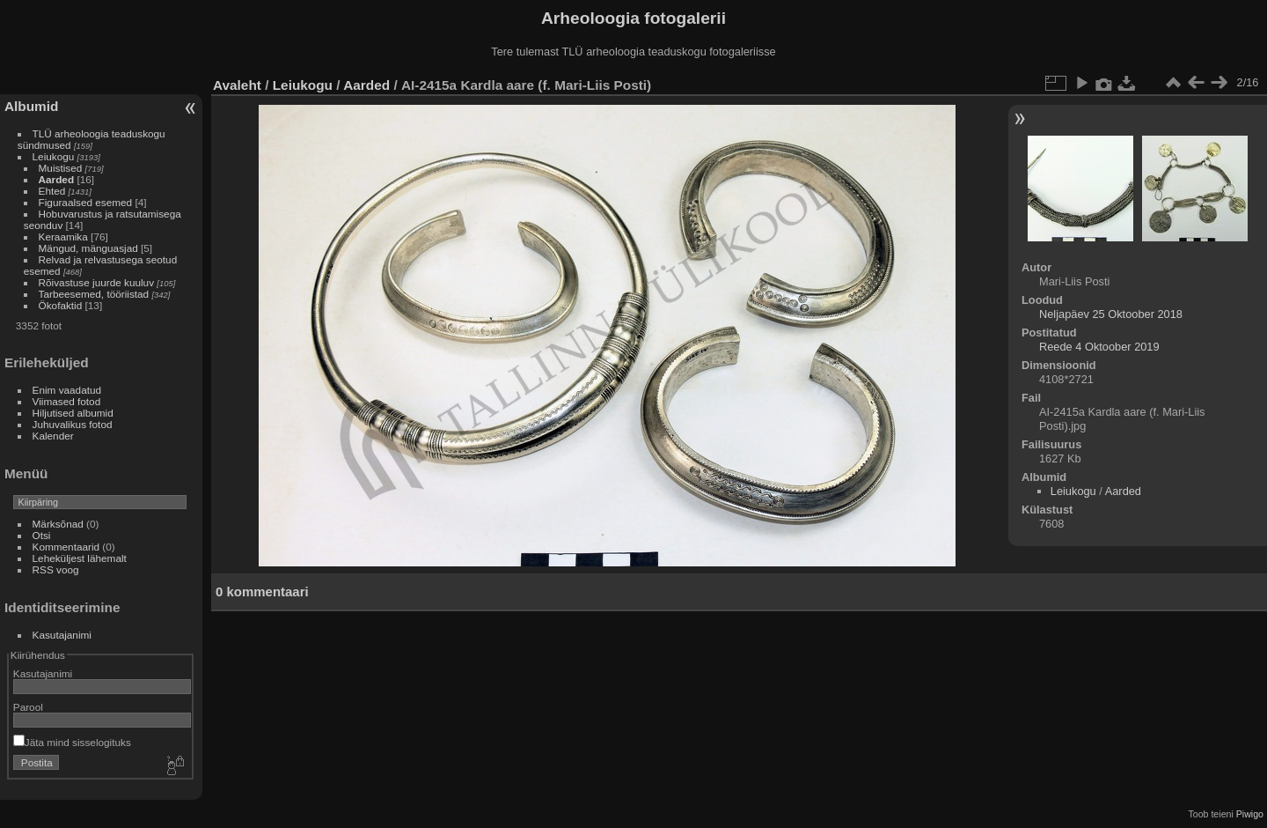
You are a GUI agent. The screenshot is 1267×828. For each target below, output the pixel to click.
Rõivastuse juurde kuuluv (96, 282)
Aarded (57, 179)
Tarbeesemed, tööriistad (94, 293)
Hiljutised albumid (73, 412)
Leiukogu (54, 156)
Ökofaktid (61, 305)
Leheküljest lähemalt (80, 558)
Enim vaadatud (67, 390)
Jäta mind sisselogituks (72, 742)
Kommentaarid (66, 546)
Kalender (53, 435)
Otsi (42, 535)
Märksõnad (58, 523)
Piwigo (1249, 814)
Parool (28, 707)
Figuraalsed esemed (86, 202)
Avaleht (237, 85)
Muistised (61, 168)
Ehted (52, 190)
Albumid (31, 106)
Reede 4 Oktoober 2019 (1099, 346)
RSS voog (56, 569)
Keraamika (63, 236)
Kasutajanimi (62, 634)
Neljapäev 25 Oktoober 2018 (1111, 314)
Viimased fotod (67, 401)
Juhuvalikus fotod (73, 424)
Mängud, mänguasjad (88, 248)
